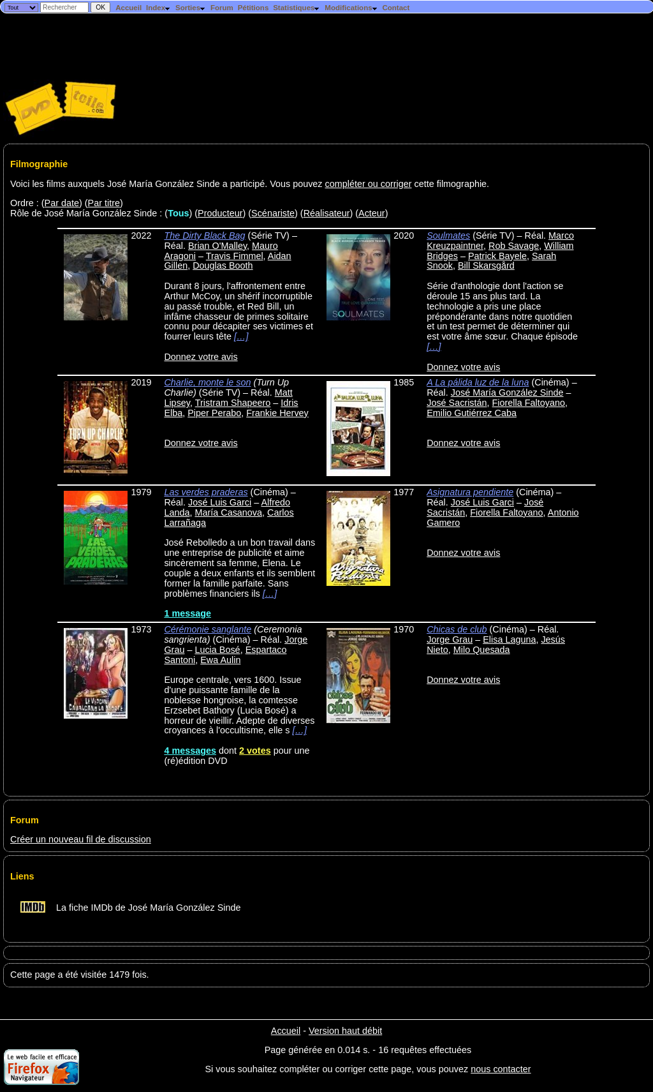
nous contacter (501, 1069)
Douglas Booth (223, 265)
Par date (62, 203)
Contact (395, 7)
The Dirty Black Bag (204, 235)
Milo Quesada (481, 650)
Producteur (220, 213)
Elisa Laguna (509, 639)
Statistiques (296, 7)
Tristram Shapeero (233, 403)
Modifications (351, 7)
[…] (241, 336)
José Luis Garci (219, 502)
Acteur (371, 213)
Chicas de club (457, 629)
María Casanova (228, 512)
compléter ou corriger (368, 184)
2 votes (255, 750)
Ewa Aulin (220, 660)
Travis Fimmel (234, 256)
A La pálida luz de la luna (478, 382)
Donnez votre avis (200, 357)
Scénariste (273, 213)
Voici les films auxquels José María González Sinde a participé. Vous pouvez (167, 184)
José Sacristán (457, 403)
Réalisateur (327, 213)
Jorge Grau (450, 639)
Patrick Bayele (497, 256)
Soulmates (448, 235)
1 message (187, 613)
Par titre (104, 203)
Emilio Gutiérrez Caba (472, 413)
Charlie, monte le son (207, 382)
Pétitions (253, 7)
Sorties (190, 7)
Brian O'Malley (217, 246)
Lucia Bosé (217, 650)
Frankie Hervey (277, 413)
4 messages (190, 750)
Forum (221, 7)
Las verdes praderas (205, 492)
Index (158, 7)
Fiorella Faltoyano (528, 403)
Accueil (128, 7)
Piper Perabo (214, 413)
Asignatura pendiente (470, 492)
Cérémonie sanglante (207, 629)
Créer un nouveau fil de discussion (80, 839)
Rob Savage (513, 246)
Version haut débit (345, 1031)
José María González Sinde (507, 392)
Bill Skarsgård (486, 265)
